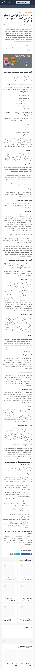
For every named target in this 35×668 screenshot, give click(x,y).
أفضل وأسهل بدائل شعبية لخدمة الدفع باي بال (26, 619)
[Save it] (4, 25)
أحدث (31, 641)
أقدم (4, 641)
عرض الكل (21, 560)
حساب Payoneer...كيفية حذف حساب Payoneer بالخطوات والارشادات (26, 578)
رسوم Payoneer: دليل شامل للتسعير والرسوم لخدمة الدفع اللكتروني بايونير (10, 578)
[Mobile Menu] (32, 2)
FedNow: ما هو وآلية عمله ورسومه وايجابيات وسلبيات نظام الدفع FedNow (26, 599)
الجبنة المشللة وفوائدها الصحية (26, 664)
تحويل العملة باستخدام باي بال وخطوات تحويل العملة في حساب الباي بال (9, 599)
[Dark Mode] (8, 2)
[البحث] (2, 2)
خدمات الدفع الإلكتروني (18, 12)
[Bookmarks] (5, 2)
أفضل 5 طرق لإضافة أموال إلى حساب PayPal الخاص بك (9, 619)
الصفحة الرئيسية (28, 12)
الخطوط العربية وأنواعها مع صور (10, 664)
